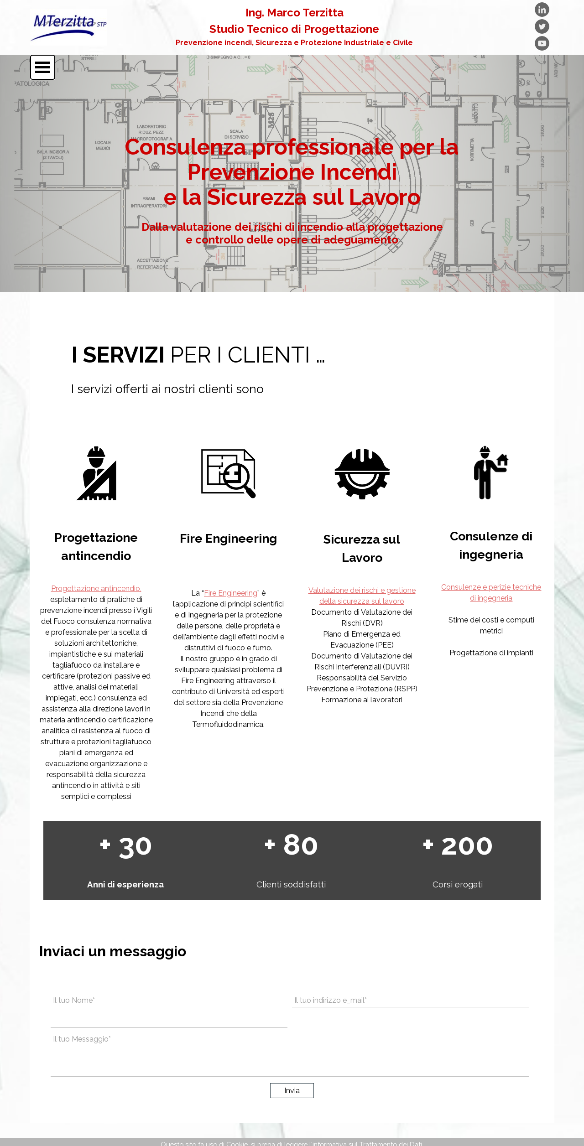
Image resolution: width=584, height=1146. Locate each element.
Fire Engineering (230, 593)
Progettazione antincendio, (96, 588)
